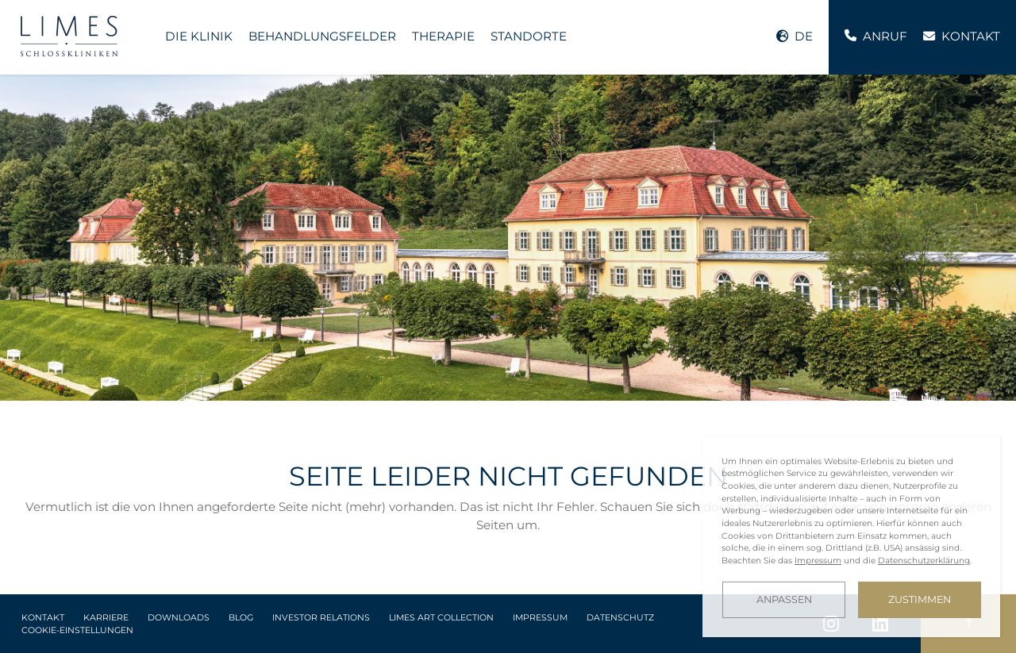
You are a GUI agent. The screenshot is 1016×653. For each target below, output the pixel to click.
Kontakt (42, 618)
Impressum (540, 618)
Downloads (179, 618)
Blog (241, 618)
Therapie (443, 36)
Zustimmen (919, 599)
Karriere (106, 618)
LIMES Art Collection (441, 618)
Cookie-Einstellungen (77, 630)
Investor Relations (321, 618)
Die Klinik (199, 36)
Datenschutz (620, 618)
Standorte (529, 36)
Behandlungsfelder (322, 36)
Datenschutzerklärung (924, 560)
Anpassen (784, 599)
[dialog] (851, 536)
